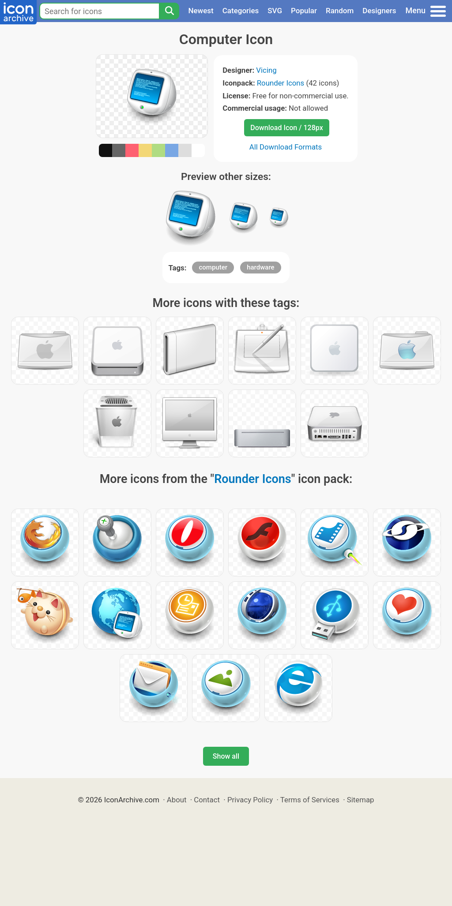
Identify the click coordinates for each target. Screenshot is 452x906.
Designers (379, 10)
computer (213, 267)
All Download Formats (285, 146)
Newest (200, 10)
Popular (304, 10)
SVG (274, 10)
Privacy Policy (250, 799)
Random (340, 10)
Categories (240, 10)
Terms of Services (309, 799)
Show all (226, 756)
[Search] (169, 11)
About (177, 799)
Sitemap (360, 799)
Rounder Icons (281, 83)
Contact (207, 799)
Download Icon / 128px (286, 128)
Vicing (266, 70)
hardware (260, 267)
